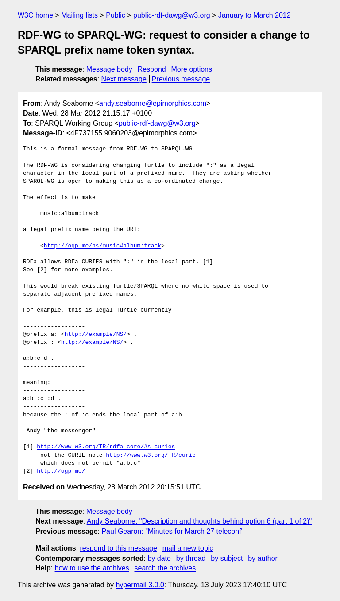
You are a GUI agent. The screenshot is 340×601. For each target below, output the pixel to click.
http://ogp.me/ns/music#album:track (102, 246)
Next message (124, 79)
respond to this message (118, 548)
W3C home (35, 15)
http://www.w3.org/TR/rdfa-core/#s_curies (106, 447)
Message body (109, 69)
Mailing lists (79, 15)
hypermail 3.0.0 (140, 585)
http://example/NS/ (96, 335)
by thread (191, 558)
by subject (227, 558)
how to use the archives (92, 568)
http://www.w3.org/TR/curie (151, 455)
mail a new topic (187, 548)
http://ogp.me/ (61, 471)
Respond (152, 69)
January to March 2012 (254, 15)
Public (115, 15)
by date (158, 558)
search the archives (165, 568)
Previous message (181, 79)
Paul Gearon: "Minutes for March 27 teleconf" (172, 531)
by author (263, 558)
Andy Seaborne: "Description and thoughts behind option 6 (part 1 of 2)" (199, 521)
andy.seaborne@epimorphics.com (152, 103)
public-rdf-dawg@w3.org (171, 15)
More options (191, 69)
